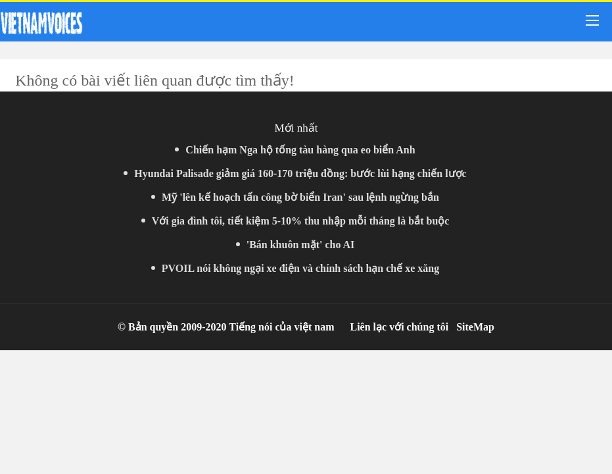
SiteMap (475, 326)
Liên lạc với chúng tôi (399, 326)
